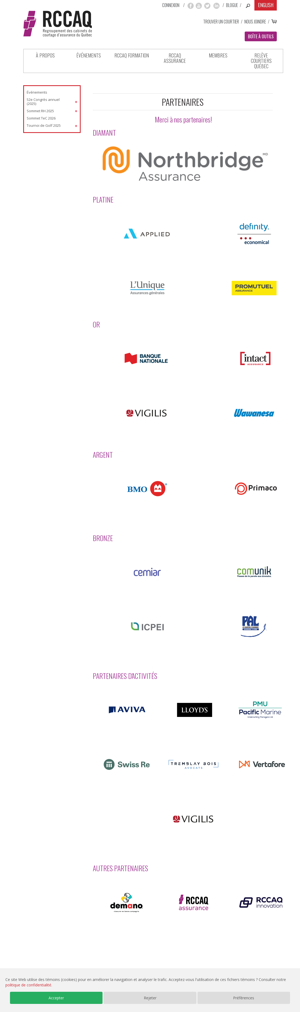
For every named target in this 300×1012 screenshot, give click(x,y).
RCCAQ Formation (131, 55)
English (265, 4)
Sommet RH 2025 (40, 110)
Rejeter (150, 997)
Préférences (243, 997)
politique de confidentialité (28, 984)
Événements (88, 55)
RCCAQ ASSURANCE (175, 58)
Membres (218, 55)
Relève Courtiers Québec (261, 61)
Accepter (56, 997)
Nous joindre (255, 21)
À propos (45, 55)
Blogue (232, 5)
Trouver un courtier (221, 21)
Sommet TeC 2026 (41, 118)
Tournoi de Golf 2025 (44, 125)
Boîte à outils (261, 36)
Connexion (170, 5)
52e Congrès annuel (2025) (43, 101)
